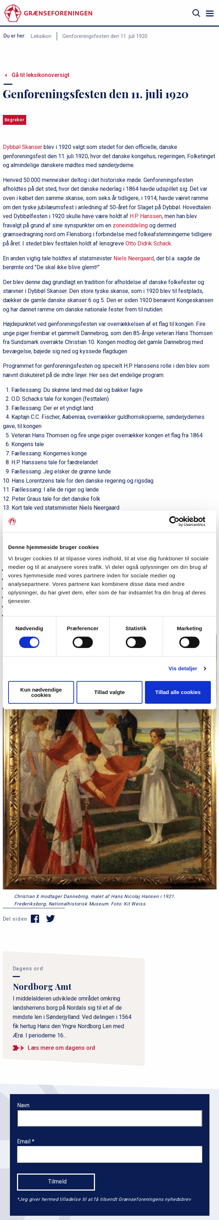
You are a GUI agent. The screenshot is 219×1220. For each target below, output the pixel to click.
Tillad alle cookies (178, 692)
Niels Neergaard (133, 258)
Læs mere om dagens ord (61, 1047)
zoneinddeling (130, 225)
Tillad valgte (109, 692)
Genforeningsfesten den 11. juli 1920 (104, 36)
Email (24, 1141)
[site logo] (48, 13)
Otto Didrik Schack (148, 243)
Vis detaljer (183, 668)
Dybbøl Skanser (22, 147)
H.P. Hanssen (146, 216)
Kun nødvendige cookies (41, 692)
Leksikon (41, 36)
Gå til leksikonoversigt (40, 75)
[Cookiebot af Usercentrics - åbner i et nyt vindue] (180, 521)
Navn (23, 1105)
